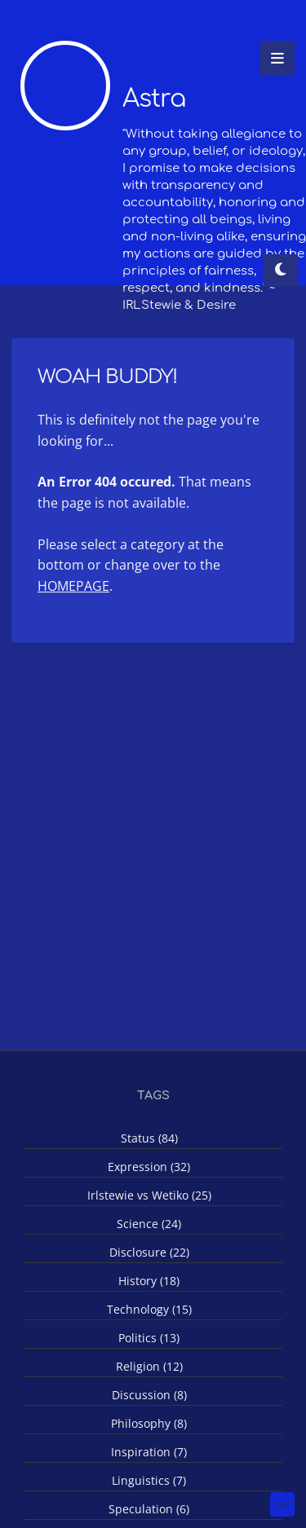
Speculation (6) (149, 1509)
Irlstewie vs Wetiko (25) (149, 1195)
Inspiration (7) (149, 1452)
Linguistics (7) (149, 1480)
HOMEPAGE (73, 586)
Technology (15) (149, 1309)
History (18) (149, 1280)
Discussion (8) (149, 1395)
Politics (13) (149, 1337)
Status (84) (149, 1138)
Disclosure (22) (149, 1252)
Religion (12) (149, 1366)
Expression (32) (149, 1166)
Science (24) (149, 1223)
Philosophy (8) (149, 1423)
